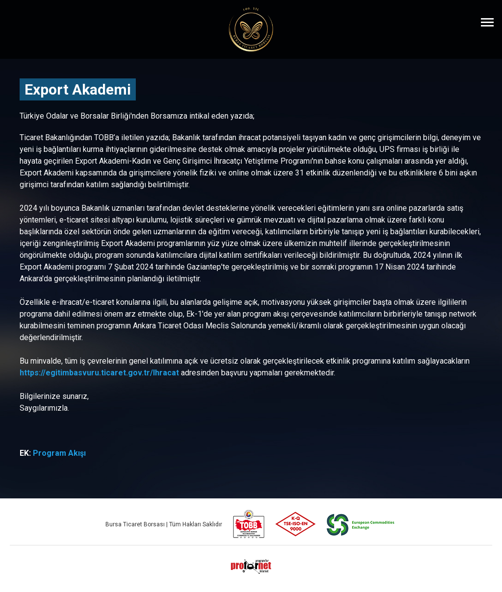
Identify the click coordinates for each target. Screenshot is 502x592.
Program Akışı (59, 453)
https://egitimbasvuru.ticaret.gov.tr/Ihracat (99, 372)
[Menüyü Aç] (487, 22)
